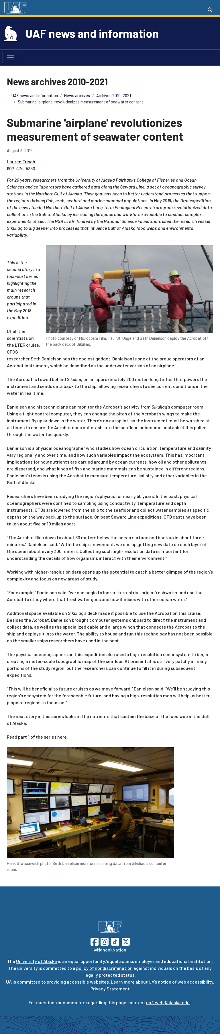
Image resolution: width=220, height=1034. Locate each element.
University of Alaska (36, 961)
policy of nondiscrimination (104, 968)
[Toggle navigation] (10, 57)
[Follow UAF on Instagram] (104, 941)
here (62, 736)
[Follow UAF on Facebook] (95, 941)
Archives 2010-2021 (113, 95)
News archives (77, 95)
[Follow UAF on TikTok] (115, 941)
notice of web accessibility (185, 981)
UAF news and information (92, 33)
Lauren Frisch (21, 161)
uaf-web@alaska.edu (168, 1002)
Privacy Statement (110, 988)
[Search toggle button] (210, 10)
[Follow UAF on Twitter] (126, 941)
